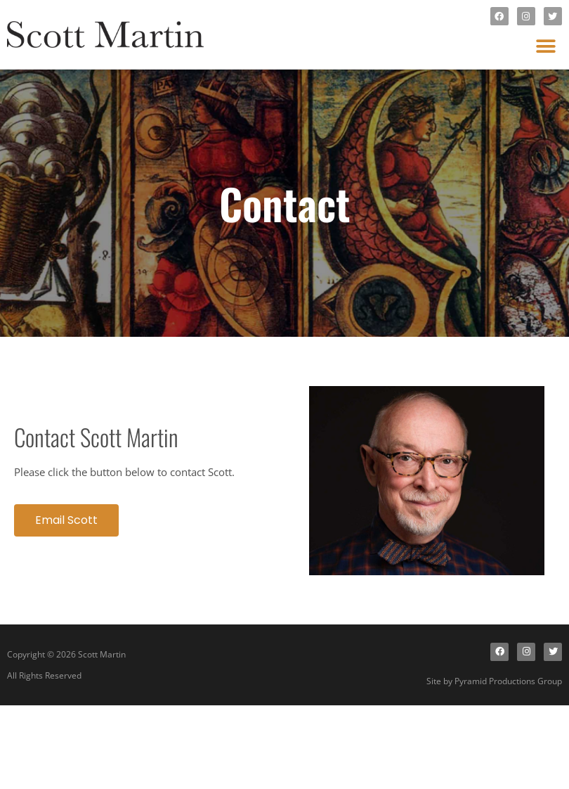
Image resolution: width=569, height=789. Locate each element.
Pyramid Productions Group (508, 681)
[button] (546, 46)
